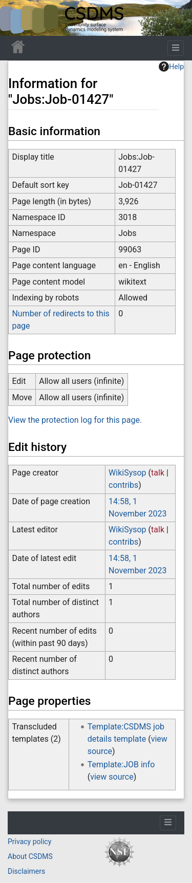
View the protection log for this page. (75, 420)
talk (157, 473)
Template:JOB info (121, 764)
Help (171, 66)
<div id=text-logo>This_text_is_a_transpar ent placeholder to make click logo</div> (16, 18)
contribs (123, 485)
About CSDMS (30, 856)
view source (111, 777)
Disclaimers (26, 871)
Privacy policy (29, 841)
